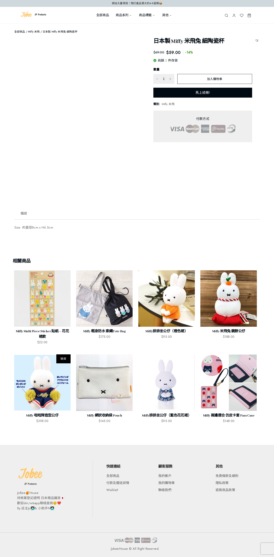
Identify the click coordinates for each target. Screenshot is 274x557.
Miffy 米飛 (34, 32)
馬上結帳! (202, 92)
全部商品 (102, 15)
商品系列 (124, 15)
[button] (257, 40)
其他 (167, 15)
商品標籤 (147, 15)
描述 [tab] (24, 213)
